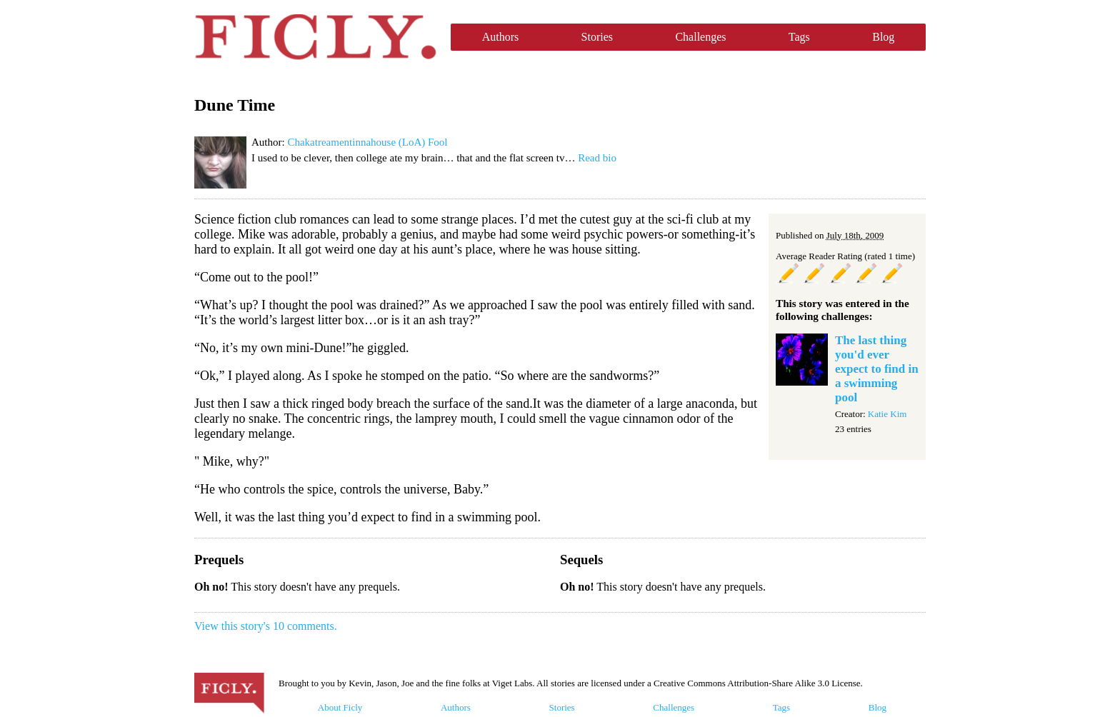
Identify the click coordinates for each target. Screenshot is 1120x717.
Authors (500, 37)
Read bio (597, 158)
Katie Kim (887, 413)
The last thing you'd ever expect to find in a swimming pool (877, 369)
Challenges (700, 37)
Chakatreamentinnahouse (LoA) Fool (367, 142)
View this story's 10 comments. (265, 626)
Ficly (315, 37)
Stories (597, 37)
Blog (883, 37)
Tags (799, 37)
